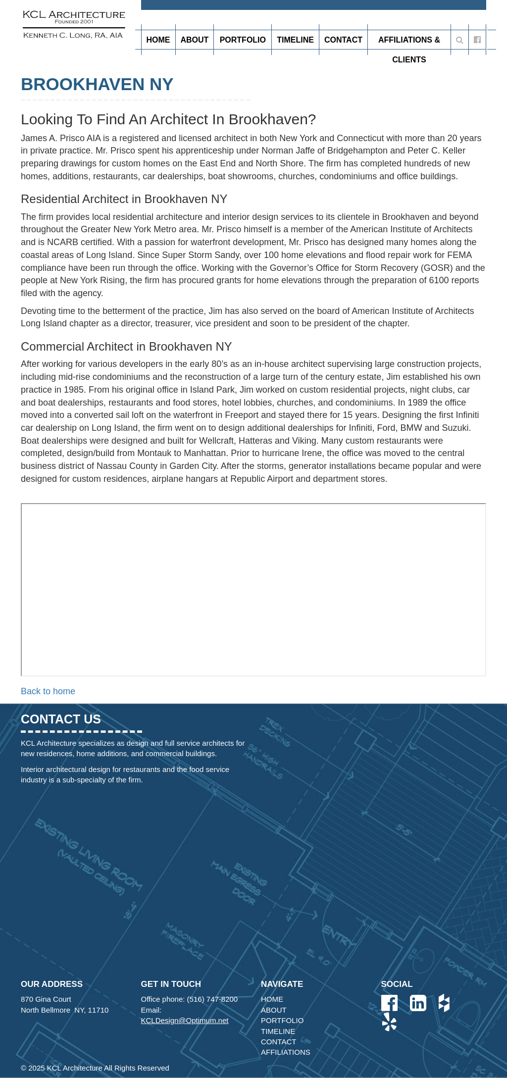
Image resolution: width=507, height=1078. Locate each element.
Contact (343, 40)
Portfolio (243, 43)
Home (158, 40)
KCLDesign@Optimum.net (185, 1020)
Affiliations (285, 1052)
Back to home (48, 691)
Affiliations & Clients (409, 43)
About (195, 40)
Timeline (295, 40)
